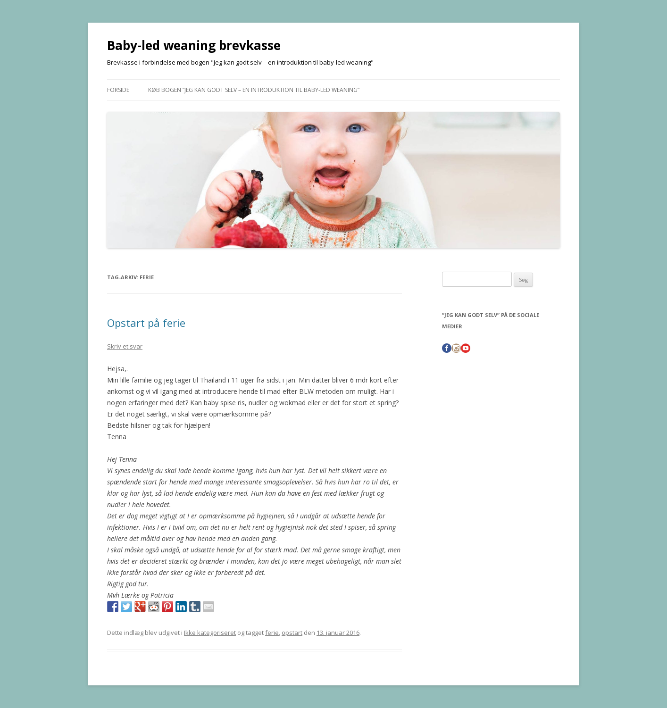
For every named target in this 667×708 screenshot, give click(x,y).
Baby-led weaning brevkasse (194, 45)
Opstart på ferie (146, 323)
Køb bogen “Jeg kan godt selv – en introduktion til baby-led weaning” (253, 90)
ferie (272, 632)
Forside (118, 90)
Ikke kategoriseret (210, 632)
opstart (292, 632)
